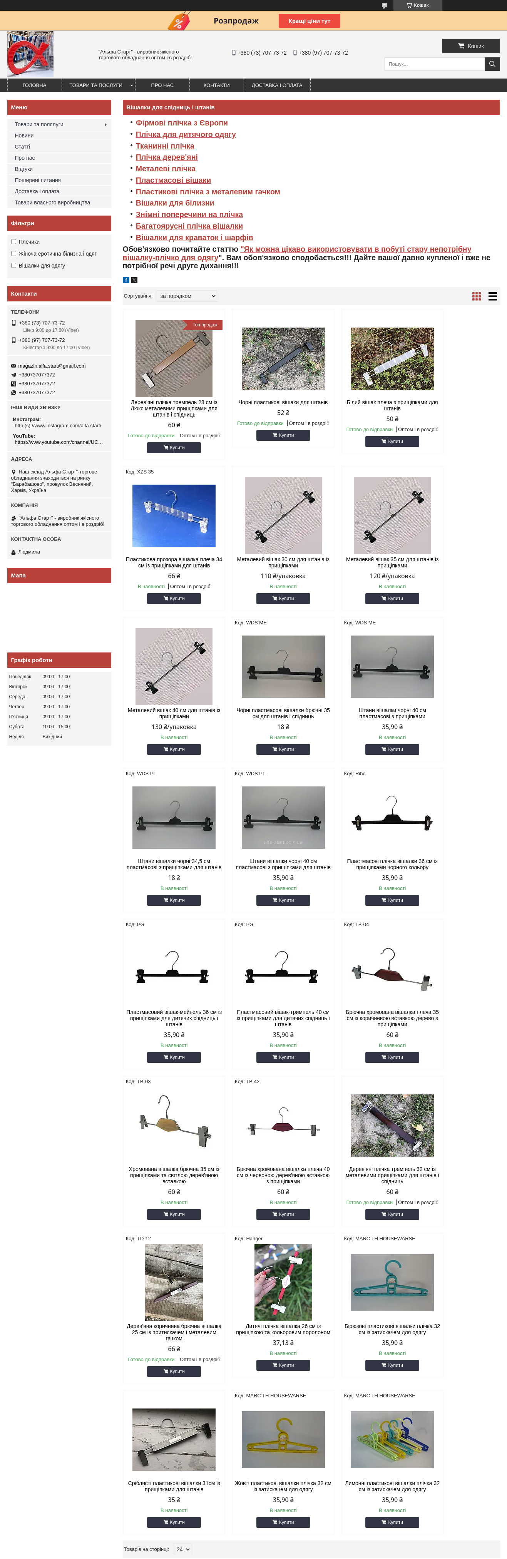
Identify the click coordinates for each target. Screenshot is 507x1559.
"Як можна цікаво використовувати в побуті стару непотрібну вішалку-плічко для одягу (297, 253)
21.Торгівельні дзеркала (290, 1350)
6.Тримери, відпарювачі (39, 1360)
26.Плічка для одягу (410, 1321)
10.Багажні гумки (156, 1321)
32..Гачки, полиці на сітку (416, 1379)
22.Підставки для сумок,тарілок (298, 1360)
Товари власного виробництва (52, 202)
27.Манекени (402, 1331)
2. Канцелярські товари (38, 1321)
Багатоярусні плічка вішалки (189, 226)
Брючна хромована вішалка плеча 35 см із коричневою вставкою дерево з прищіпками (359, 879)
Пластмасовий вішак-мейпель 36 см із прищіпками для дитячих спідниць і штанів (167, 879)
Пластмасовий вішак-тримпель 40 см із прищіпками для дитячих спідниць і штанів (263, 879)
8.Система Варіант (33, 1379)
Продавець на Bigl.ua (253, 1544)
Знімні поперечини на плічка (189, 214)
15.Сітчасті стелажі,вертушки (170, 1369)
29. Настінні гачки (407, 1350)
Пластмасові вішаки (173, 180)
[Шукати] (492, 64)
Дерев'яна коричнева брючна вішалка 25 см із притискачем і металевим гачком (359, 1036)
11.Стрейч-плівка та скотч (167, 1331)
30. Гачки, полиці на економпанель (427, 1360)
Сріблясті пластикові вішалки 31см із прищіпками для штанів (263, 1197)
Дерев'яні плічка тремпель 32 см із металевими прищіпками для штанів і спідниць (263, 1036)
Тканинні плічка (165, 146)
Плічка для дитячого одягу (186, 134)
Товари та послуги (96, 85)
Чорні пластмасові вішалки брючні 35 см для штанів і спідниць (455, 565)
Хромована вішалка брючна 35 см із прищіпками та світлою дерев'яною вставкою (455, 879)
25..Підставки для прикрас (417, 1312)
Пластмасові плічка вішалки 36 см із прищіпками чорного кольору (455, 722)
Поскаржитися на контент (306, 1551)
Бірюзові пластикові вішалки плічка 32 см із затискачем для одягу (167, 1200)
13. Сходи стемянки (159, 1350)
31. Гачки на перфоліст (413, 1369)
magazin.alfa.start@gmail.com (52, 366)
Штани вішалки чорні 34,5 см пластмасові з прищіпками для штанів (263, 722)
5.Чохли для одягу (33, 1350)
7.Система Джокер (33, 1369)
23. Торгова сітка (281, 1369)
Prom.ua (289, 1538)
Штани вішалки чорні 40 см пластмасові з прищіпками (167, 719)
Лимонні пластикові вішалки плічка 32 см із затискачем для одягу (455, 1200)
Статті (22, 147)
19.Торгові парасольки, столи (296, 1331)
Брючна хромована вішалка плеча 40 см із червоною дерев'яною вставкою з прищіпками (167, 1039)
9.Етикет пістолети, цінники (168, 1312)
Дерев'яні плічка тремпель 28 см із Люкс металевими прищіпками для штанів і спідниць (167, 408)
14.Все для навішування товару (173, 1360)
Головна (35, 85)
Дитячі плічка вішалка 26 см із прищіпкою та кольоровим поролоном (454, 1036)
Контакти (217, 85)
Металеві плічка (166, 168)
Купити (170, 447)
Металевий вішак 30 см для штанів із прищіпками (167, 562)
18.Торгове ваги (280, 1321)
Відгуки (24, 169)
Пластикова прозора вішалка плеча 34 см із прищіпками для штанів (455, 408)
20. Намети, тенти (282, 1340)
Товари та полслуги (39, 124)
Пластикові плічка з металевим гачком (208, 191)
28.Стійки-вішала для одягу (418, 1340)
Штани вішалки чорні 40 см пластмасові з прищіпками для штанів (359, 722)
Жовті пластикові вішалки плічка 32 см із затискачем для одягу (359, 1197)
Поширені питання (38, 180)
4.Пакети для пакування (39, 1340)
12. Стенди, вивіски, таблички (171, 1340)
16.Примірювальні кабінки (167, 1379)
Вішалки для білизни (175, 203)
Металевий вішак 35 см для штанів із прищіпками (263, 562)
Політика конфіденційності (365, 1551)
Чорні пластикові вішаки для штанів (263, 405)
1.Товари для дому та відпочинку (50, 1312)
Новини (24, 135)
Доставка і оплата (277, 85)
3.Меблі (20, 1331)
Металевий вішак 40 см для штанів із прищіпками (359, 562)
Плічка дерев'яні (167, 157)
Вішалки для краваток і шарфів (194, 237)
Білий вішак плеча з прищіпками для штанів (359, 405)
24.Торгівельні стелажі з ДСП (295, 1379)
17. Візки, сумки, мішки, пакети (297, 1312)
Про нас (162, 85)
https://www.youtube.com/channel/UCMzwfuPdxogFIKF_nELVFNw (60, 442)
